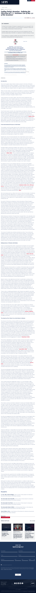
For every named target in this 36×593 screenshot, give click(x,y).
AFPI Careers (3, 583)
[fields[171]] (32, 559)
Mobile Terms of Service (8, 569)
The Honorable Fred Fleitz (15, 16)
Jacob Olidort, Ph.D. (23, 16)
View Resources (6, 517)
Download (3, 78)
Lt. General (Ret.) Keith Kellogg (6, 16)
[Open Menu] (33, 2)
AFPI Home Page (32, 583)
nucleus (19, 589)
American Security (9, 9)
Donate (32, 0)
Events (28, 0)
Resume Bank (3, 584)
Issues (3, 7)
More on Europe (32, 520)
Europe (6, 7)
